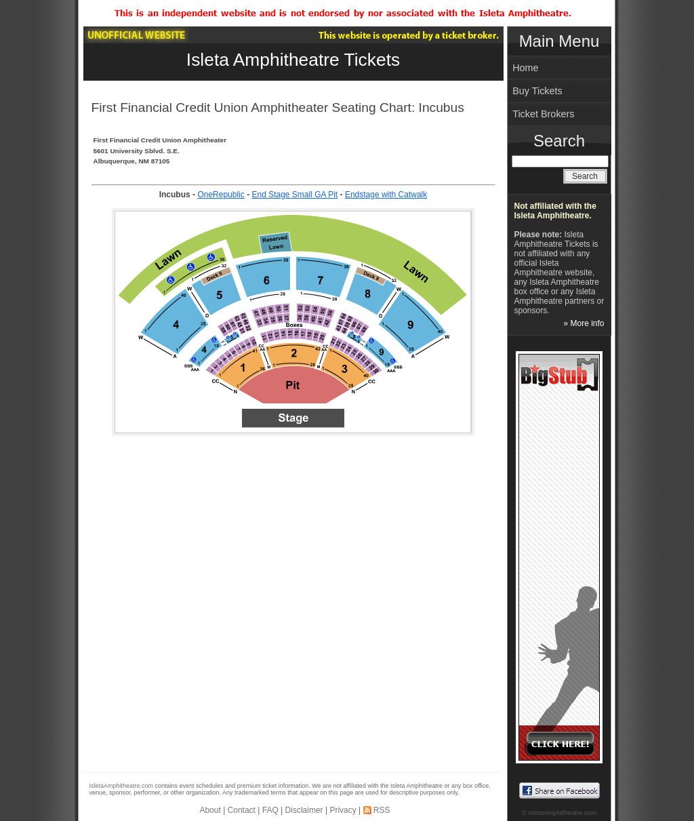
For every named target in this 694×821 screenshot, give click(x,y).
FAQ (270, 810)
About (209, 810)
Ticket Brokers (543, 113)
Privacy (342, 810)
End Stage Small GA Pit (294, 194)
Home (525, 67)
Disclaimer (304, 810)
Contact (242, 810)
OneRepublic (220, 194)
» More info (583, 323)
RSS (381, 810)
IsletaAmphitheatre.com (121, 785)
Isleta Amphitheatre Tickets (293, 59)
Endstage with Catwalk (386, 194)
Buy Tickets (537, 90)
